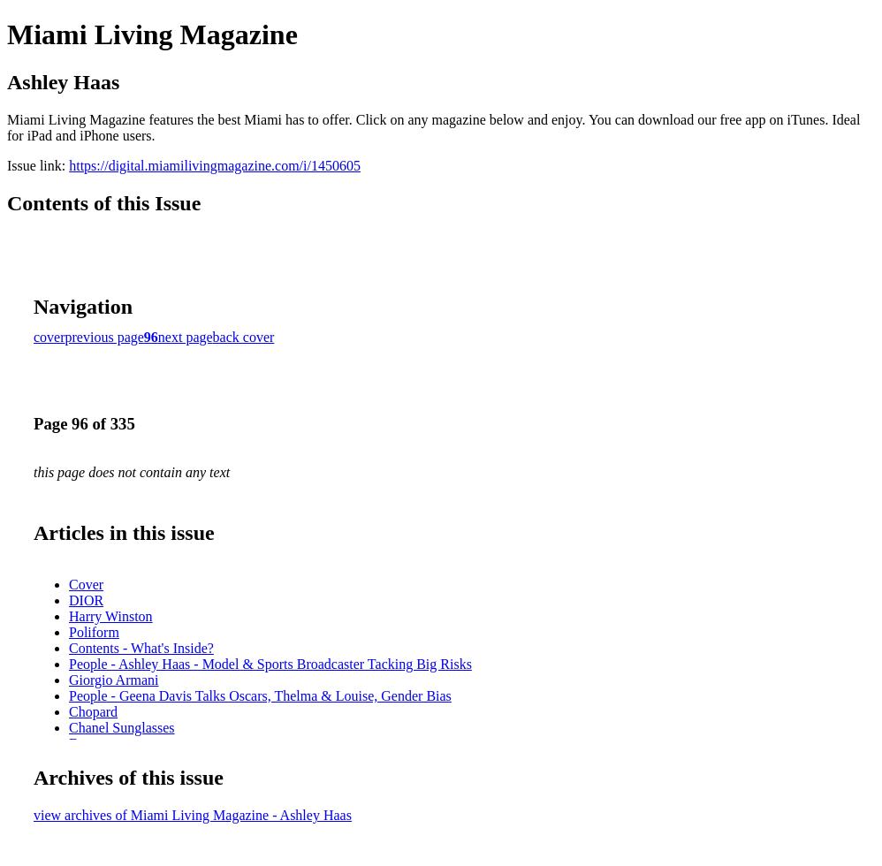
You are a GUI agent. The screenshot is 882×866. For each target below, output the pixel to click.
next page (185, 337)
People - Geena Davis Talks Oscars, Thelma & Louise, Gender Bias (260, 695)
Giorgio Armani (113, 679)
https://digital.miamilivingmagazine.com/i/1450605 (215, 165)
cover (49, 337)
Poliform (94, 632)
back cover (244, 337)
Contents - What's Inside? (141, 648)
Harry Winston (111, 616)
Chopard (93, 711)
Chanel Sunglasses (122, 727)
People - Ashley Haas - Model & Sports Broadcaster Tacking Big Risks (270, 664)
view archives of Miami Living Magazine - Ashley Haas (193, 815)
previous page (104, 337)
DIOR (86, 600)
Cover (86, 584)
